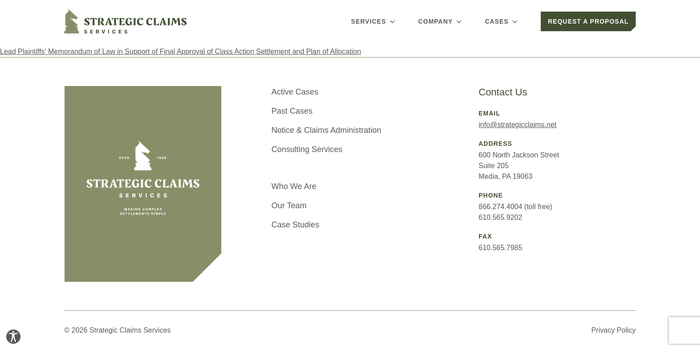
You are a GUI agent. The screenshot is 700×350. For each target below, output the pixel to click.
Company (440, 21)
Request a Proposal (588, 21)
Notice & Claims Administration (326, 130)
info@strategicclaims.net (518, 124)
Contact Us (503, 92)
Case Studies (295, 224)
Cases (502, 21)
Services (373, 21)
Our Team (289, 205)
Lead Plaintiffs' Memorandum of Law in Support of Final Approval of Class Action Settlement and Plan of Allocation (180, 51)
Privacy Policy (613, 330)
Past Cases (291, 111)
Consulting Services (306, 149)
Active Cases (294, 91)
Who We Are (294, 186)
